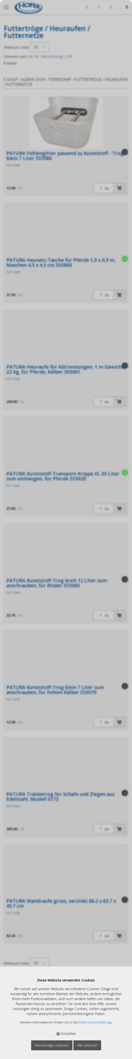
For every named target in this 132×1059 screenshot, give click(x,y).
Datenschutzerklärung (95, 1022)
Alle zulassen (87, 1045)
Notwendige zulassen (52, 1045)
